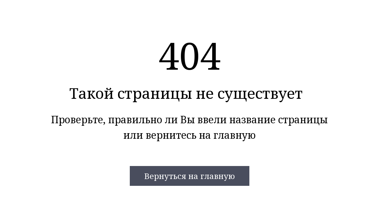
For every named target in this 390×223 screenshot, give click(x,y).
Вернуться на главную (189, 175)
